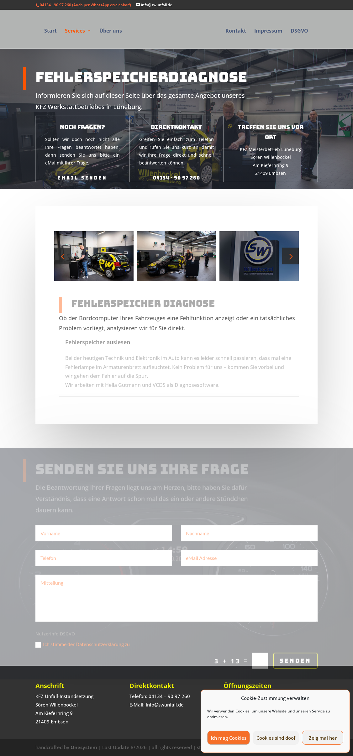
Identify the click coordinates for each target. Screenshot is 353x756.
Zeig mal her (323, 738)
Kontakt (235, 31)
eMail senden (82, 171)
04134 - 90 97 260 (176, 171)
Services (75, 31)
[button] (290, 256)
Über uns (110, 31)
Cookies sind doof (275, 738)
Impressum (268, 31)
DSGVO (299, 31)
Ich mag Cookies (228, 738)
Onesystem (84, 747)
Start (50, 31)
